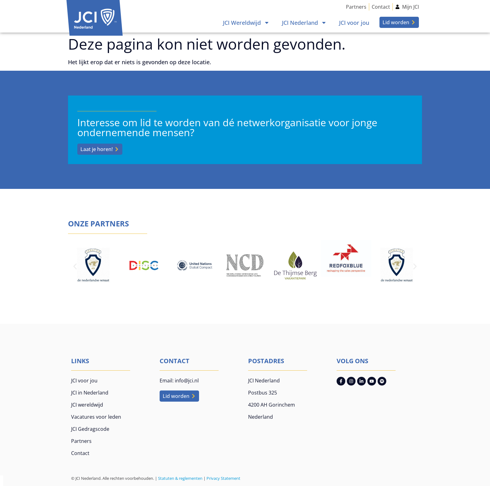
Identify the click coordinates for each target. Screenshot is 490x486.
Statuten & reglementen (180, 478)
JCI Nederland (304, 23)
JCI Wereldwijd (246, 23)
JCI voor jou (354, 22)
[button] (75, 266)
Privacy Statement (223, 478)
